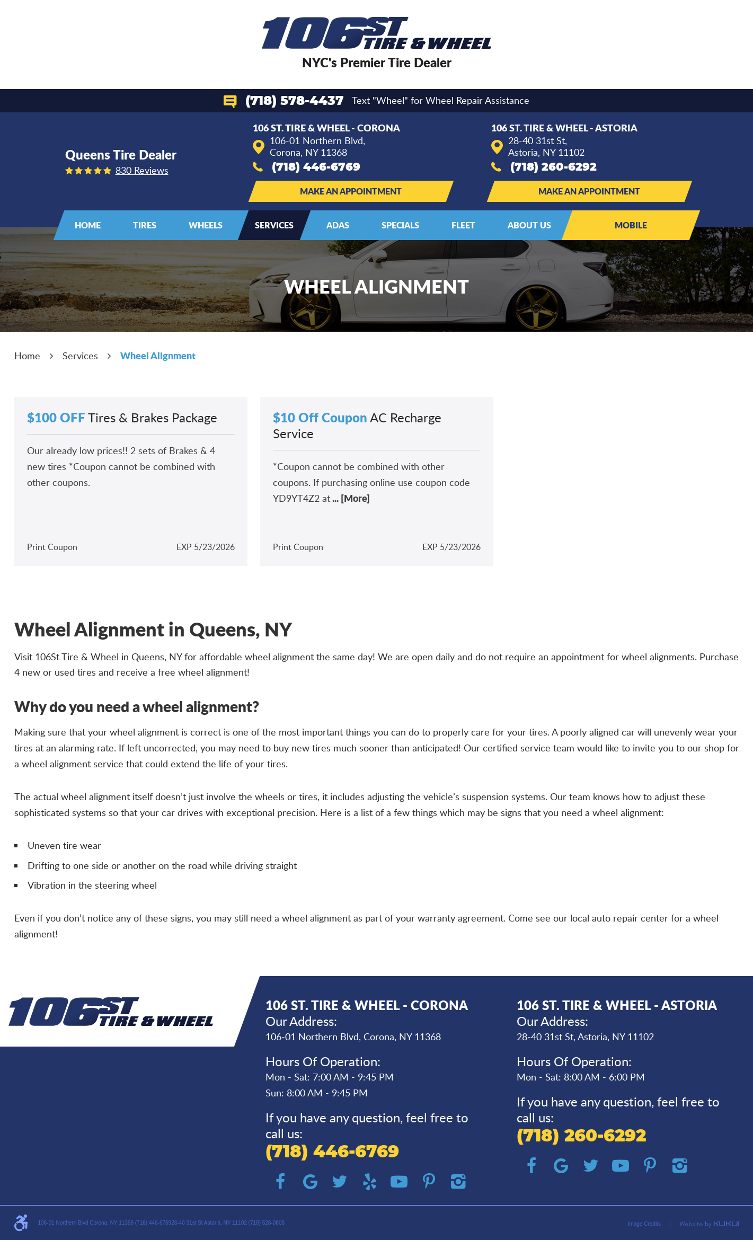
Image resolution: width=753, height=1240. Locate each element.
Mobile (631, 225)
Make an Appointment (351, 191)
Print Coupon (52, 547)
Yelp (369, 1182)
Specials (400, 225)
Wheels (206, 225)
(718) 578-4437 (294, 101)
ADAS (337, 225)
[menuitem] (87, 225)
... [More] (350, 498)
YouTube (399, 1182)
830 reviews (142, 170)
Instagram (458, 1182)
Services (274, 225)
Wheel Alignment (158, 355)
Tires (144, 225)
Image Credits (644, 1224)
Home (88, 225)
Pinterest (429, 1182)
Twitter (340, 1182)
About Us (529, 225)
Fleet (463, 225)
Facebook (280, 1182)
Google (310, 1182)
